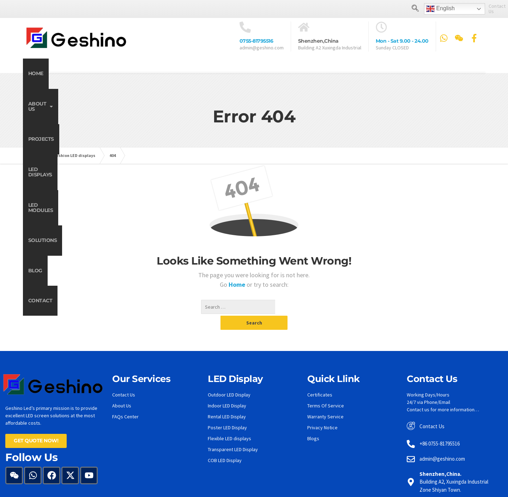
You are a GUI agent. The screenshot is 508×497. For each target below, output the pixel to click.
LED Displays (223, 73)
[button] (101, 73)
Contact (458, 73)
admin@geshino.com (262, 47)
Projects (162, 73)
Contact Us (470, 8)
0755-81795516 (256, 41)
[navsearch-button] (385, 9)
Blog (407, 73)
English (410, 9)
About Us (101, 73)
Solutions (354, 73)
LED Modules (291, 73)
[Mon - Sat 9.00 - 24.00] (381, 26)
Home (46, 73)
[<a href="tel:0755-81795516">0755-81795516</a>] (245, 26)
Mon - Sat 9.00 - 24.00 (402, 41)
